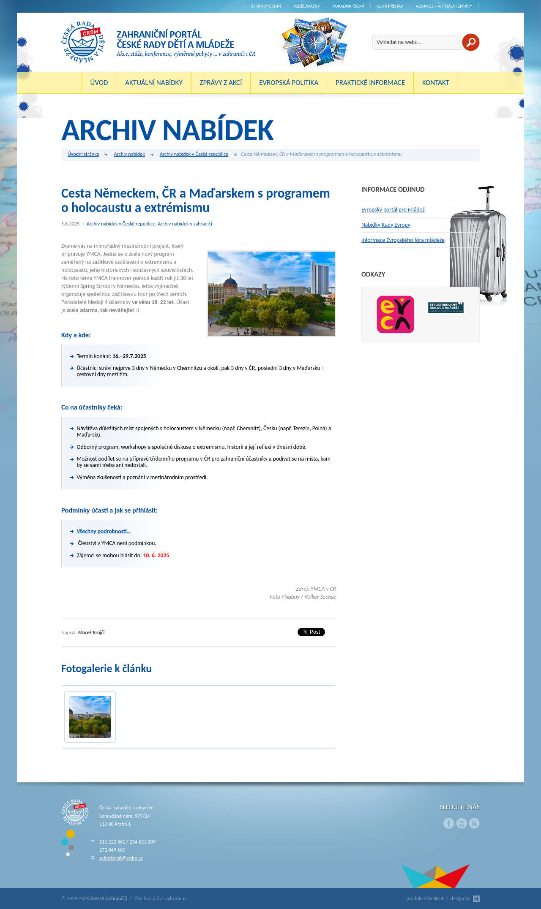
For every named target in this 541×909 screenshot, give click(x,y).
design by (465, 898)
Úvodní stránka (87, 154)
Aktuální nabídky (154, 82)
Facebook (448, 823)
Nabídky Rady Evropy (385, 224)
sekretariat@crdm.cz (121, 858)
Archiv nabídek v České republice (198, 154)
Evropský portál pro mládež (393, 209)
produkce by (425, 898)
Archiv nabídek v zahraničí (185, 223)
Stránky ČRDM (266, 6)
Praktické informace (370, 82)
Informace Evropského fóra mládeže (403, 240)
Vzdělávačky (306, 6)
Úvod (99, 82)
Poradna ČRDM (348, 6)
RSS (474, 823)
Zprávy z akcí (220, 82)
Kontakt (435, 82)
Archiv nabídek (133, 154)
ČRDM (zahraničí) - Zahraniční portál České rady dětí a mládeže (158, 42)
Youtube (461, 823)
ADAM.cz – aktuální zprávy (444, 6)
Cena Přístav (390, 6)
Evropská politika (288, 82)
